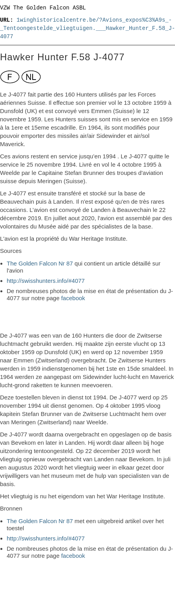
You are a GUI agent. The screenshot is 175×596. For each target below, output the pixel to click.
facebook (73, 298)
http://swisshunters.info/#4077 (46, 280)
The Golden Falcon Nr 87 (40, 263)
